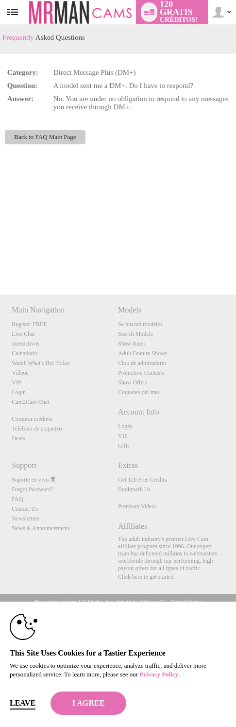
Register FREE (29, 324)
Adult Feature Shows (142, 353)
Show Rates (132, 343)
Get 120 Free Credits (142, 479)
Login (19, 392)
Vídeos (20, 372)
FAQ (17, 499)
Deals (18, 438)
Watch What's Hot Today (41, 363)
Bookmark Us (134, 489)
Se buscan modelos (140, 324)
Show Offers (133, 382)
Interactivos (25, 343)
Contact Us (25, 508)
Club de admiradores (142, 363)
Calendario (24, 353)
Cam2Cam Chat (30, 401)
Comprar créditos (32, 418)
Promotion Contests (141, 372)
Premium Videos (137, 506)
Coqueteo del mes (139, 392)
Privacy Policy (158, 674)
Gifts (124, 445)
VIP (16, 382)
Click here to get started (146, 576)
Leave (22, 703)
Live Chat (23, 333)
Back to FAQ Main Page (45, 136)
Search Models (135, 333)
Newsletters (25, 518)
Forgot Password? (32, 489)
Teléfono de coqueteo (37, 428)
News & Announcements (41, 528)
